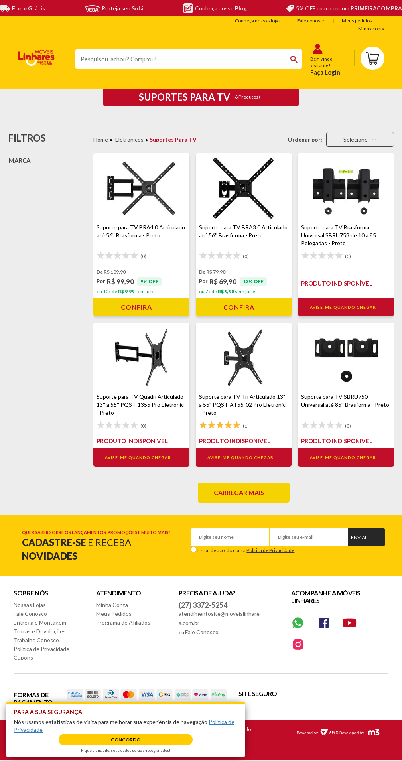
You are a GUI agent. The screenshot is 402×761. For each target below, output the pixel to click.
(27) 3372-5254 (203, 605)
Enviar (359, 537)
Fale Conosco (30, 613)
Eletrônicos (129, 139)
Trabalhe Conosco (36, 640)
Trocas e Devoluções (40, 631)
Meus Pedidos (114, 613)
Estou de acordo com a (245, 550)
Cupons (23, 657)
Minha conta (371, 29)
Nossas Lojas (30, 604)
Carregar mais (239, 492)
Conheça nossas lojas (258, 21)
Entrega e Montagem (40, 622)
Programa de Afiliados (123, 622)
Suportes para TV (173, 139)
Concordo (125, 740)
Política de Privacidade (270, 550)
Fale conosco (311, 21)
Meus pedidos (357, 21)
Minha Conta (112, 604)
